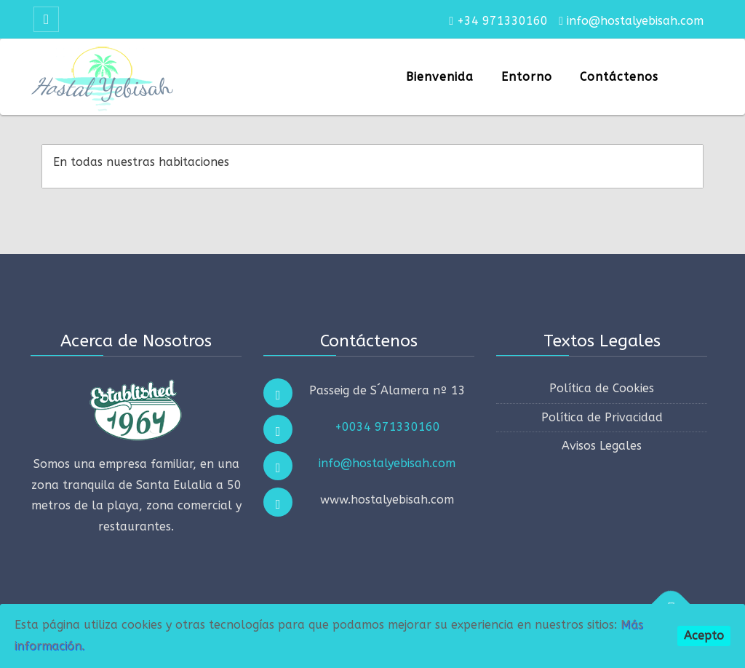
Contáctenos (619, 77)
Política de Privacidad (602, 417)
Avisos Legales (602, 446)
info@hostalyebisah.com (387, 463)
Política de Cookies (601, 388)
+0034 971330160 (387, 427)
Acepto (704, 636)
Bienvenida (440, 77)
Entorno (526, 77)
